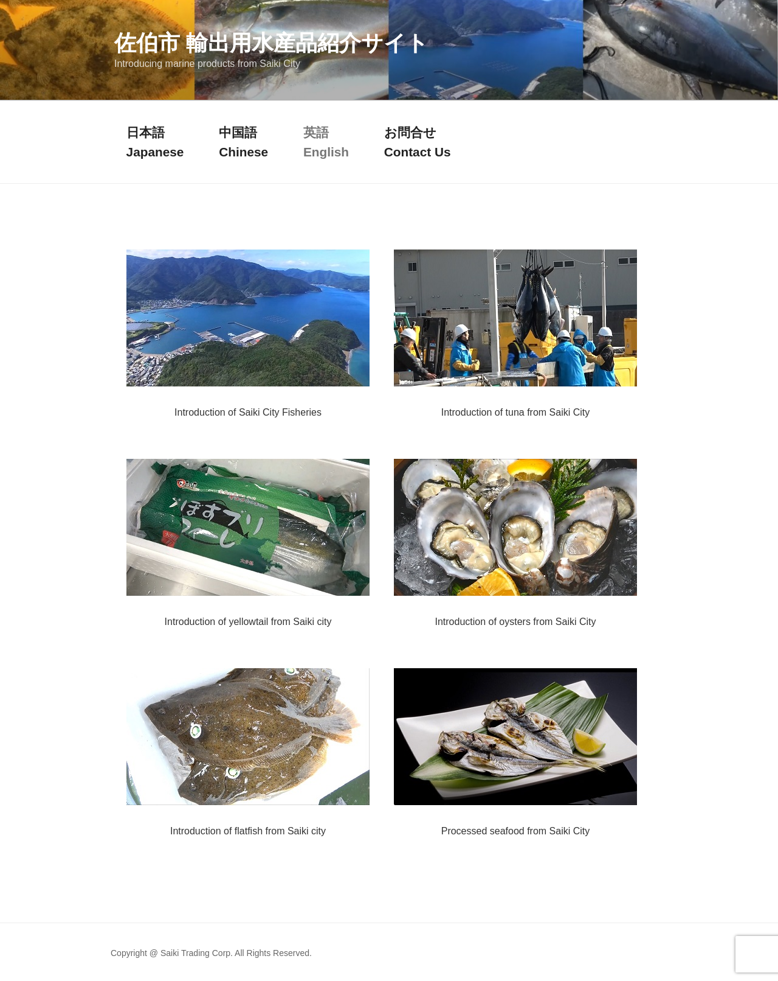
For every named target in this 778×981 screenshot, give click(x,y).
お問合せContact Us (417, 141)
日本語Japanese (155, 141)
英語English (326, 141)
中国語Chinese (243, 141)
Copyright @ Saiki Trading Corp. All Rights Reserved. (211, 953)
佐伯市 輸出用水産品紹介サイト (271, 42)
